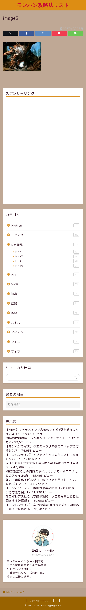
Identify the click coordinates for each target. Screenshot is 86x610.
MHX (47, 252)
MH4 (47, 261)
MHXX (47, 256)
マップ (45, 351)
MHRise (45, 225)
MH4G (47, 266)
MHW (45, 284)
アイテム (45, 332)
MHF (45, 275)
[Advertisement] (43, 151)
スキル (45, 323)
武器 (45, 303)
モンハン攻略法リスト (43, 5)
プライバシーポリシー (40, 600)
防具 (45, 313)
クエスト (45, 342)
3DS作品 (45, 245)
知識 (45, 294)
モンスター (45, 235)
